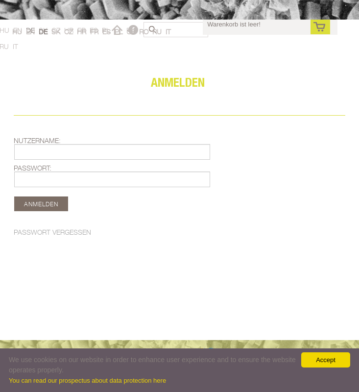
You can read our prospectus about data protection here (87, 380)
